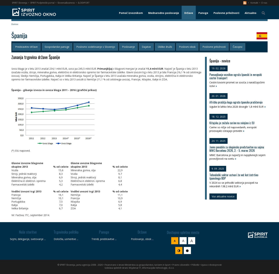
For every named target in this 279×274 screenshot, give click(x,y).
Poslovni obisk (187, 46)
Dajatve (146, 46)
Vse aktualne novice (223, 196)
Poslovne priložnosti (214, 46)
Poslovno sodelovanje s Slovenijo (95, 46)
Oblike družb (165, 46)
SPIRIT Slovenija (19, 2)
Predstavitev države (26, 46)
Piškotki (195, 264)
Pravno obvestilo (180, 264)
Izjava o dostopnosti (211, 264)
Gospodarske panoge (57, 46)
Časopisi (237, 46)
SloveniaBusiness (66, 2)
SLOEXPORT (84, 2)
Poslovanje (128, 46)
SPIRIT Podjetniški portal (42, 2)
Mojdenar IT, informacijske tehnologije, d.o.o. (151, 267)
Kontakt (254, 2)
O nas (264, 2)
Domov (14, 24)
